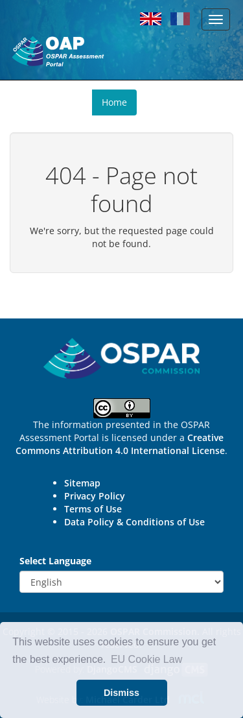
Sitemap (82, 483)
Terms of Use (93, 509)
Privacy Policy (94, 496)
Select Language (55, 561)
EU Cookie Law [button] (146, 659)
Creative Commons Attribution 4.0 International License (120, 444)
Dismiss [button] (121, 693)
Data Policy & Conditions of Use (134, 522)
